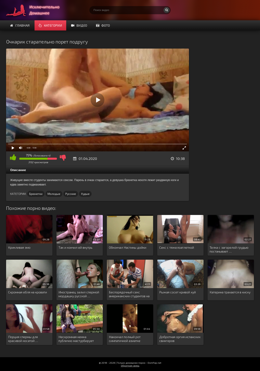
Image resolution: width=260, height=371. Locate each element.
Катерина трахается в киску (230, 292)
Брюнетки (35, 193)
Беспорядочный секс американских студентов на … (129, 294)
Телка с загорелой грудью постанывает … (229, 249)
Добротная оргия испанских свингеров (179, 339)
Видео (79, 25)
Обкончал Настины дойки (127, 247)
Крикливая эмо (19, 247)
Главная (20, 25)
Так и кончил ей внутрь (75, 247)
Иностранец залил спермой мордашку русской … (78, 294)
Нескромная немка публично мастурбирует (76, 339)
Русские (70, 193)
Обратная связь (130, 365)
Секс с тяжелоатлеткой (176, 247)
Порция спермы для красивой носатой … (23, 339)
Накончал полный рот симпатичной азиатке (125, 339)
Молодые (54, 193)
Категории (50, 25)
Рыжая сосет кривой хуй (177, 292)
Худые (85, 193)
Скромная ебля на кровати (27, 292)
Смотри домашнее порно (36, 10)
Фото (103, 25)
